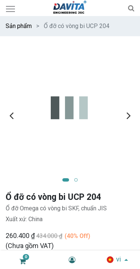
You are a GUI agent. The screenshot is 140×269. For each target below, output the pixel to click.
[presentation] (11, 115)
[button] (66, 179)
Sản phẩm (19, 26)
